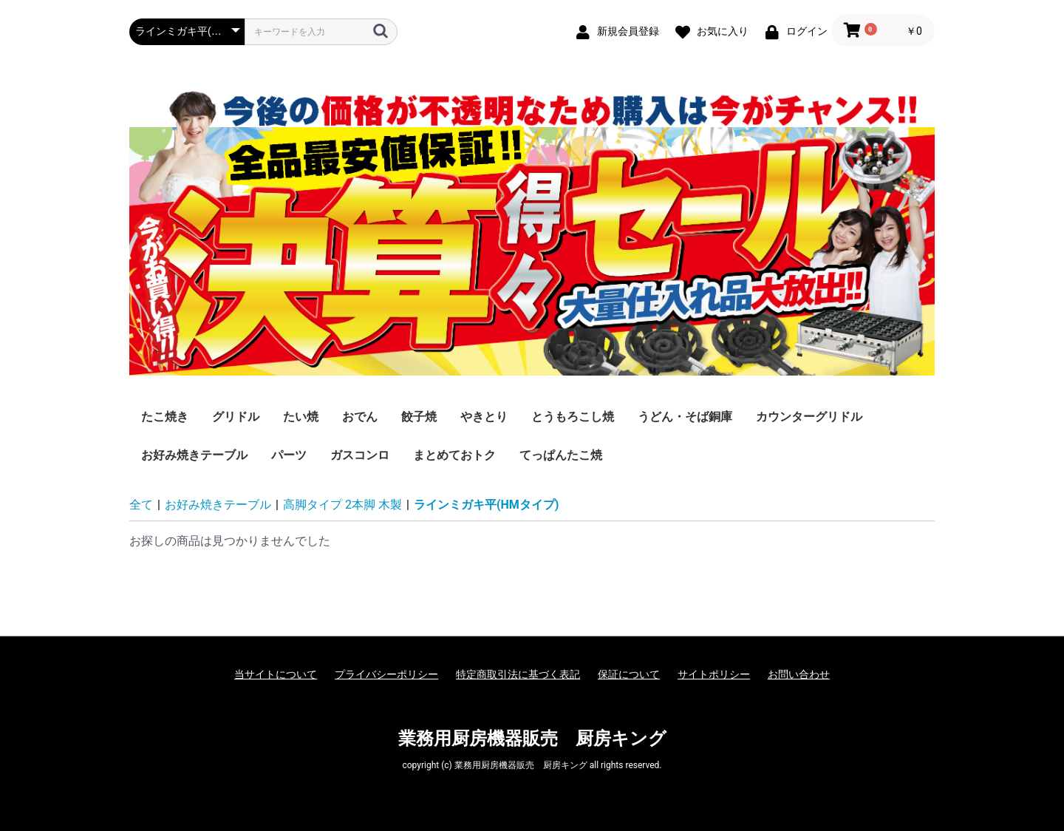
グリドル (235, 417)
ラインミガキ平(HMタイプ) (486, 505)
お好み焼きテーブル (194, 455)
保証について (629, 674)
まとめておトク (454, 455)
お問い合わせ (799, 674)
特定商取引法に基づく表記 (518, 674)
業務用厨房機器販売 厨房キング (532, 738)
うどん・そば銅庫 (685, 417)
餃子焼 (419, 417)
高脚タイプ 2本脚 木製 (342, 505)
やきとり (484, 417)
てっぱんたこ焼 (560, 455)
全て (141, 505)
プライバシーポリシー (386, 674)
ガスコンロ (359, 455)
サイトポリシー (714, 674)
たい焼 (300, 417)
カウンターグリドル (809, 417)
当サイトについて (275, 674)
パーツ (289, 455)
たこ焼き (164, 417)
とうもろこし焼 (572, 417)
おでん (360, 417)
